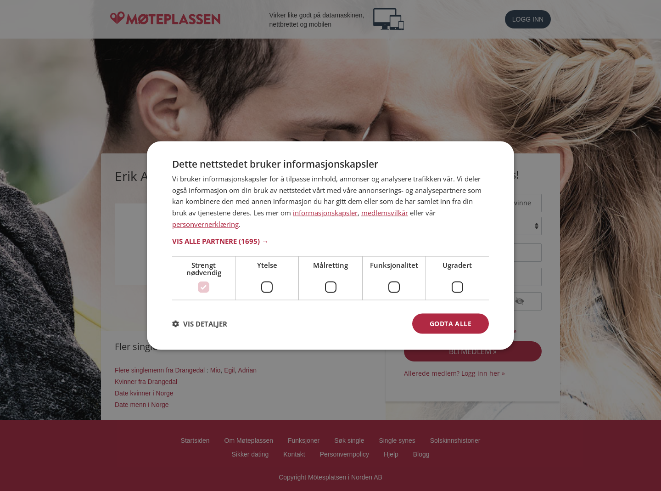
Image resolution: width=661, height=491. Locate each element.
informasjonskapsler (325, 212)
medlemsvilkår (384, 212)
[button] (330, 241)
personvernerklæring (205, 223)
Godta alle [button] (450, 323)
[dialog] (330, 245)
